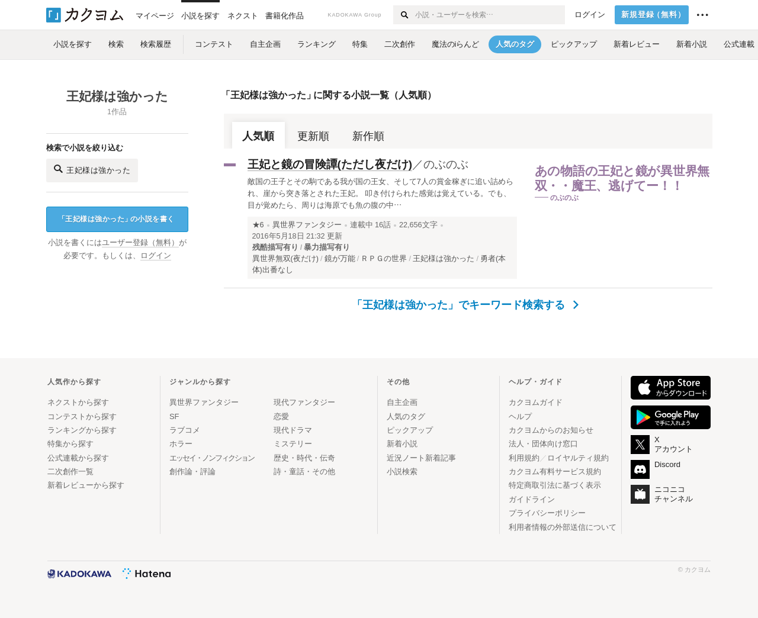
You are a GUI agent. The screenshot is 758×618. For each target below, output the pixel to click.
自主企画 (402, 402)
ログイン (589, 15)
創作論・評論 (192, 471)
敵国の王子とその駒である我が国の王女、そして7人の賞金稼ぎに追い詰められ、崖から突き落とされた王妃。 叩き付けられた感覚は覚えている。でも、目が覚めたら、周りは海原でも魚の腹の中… (380, 193)
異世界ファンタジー (307, 225)
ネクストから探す (78, 402)
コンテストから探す (82, 416)
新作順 (368, 136)
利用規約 (524, 457)
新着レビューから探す (85, 485)
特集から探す (70, 443)
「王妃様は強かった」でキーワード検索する (465, 305)
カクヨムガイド (536, 402)
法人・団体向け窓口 (543, 443)
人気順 (258, 136)
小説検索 (402, 471)
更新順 (313, 136)
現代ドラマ (293, 430)
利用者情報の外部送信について (562, 527)
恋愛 (281, 416)
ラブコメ (184, 430)
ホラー (180, 443)
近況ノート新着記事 (421, 457)
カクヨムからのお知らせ (551, 430)
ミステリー (293, 443)
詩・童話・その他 (304, 471)
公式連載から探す (78, 457)
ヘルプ (520, 416)
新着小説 (402, 443)
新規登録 (653, 15)
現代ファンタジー (304, 402)
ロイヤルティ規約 (578, 457)
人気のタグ (406, 416)
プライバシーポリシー (547, 512)
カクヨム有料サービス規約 (555, 471)
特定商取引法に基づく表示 (555, 485)
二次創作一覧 (70, 471)
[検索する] (403, 14)
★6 (258, 225)
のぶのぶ (445, 164)
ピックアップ (410, 430)
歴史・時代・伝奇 (304, 457)
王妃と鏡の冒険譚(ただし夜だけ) (330, 164)
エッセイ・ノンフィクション (211, 457)
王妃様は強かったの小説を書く (116, 219)
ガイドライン (532, 499)
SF (174, 416)
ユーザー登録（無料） (140, 243)
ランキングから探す (82, 430)
